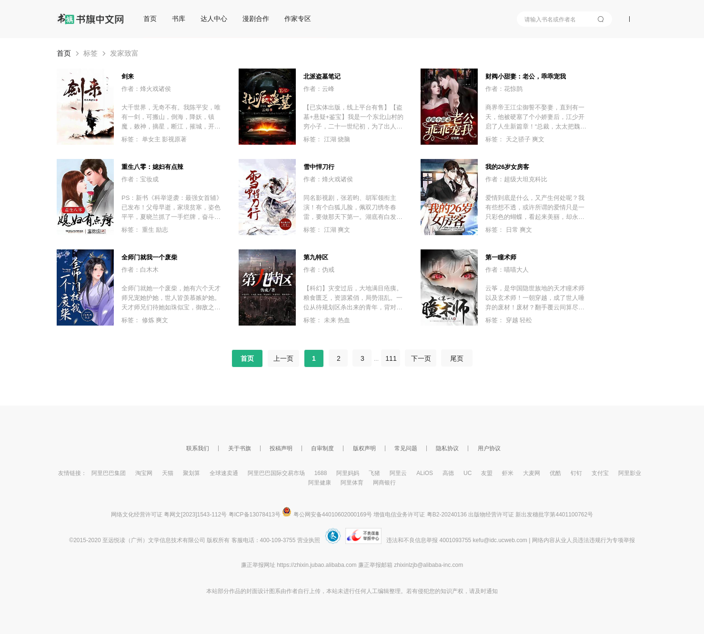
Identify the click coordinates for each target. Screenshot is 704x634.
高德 (448, 473)
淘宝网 (143, 473)
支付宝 (600, 473)
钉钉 (576, 473)
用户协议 (489, 448)
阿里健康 (319, 482)
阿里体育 (352, 482)
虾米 (507, 473)
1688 (320, 473)
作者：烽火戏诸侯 (146, 88)
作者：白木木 (140, 269)
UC (467, 473)
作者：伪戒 (318, 269)
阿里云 (398, 473)
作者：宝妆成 (140, 179)
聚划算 (191, 473)
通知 (492, 591)
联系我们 (197, 448)
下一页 (420, 358)
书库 (178, 18)
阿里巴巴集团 (108, 473)
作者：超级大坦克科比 (516, 179)
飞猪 (374, 473)
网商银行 (384, 482)
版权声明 (364, 448)
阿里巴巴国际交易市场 (276, 473)
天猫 (167, 473)
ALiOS (424, 473)
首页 (150, 18)
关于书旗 (239, 448)
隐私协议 (447, 448)
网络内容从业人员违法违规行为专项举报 (583, 540)
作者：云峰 (318, 88)
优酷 (555, 473)
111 (390, 358)
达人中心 (214, 18)
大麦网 (531, 473)
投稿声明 (281, 448)
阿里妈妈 (347, 473)
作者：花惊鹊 (504, 88)
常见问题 (405, 448)
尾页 (456, 358)
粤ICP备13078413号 (255, 514)
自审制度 (322, 448)
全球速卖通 (224, 473)
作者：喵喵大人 (507, 269)
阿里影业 (629, 473)
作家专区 (297, 18)
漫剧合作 (255, 18)
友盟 (487, 473)
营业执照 (308, 540)
